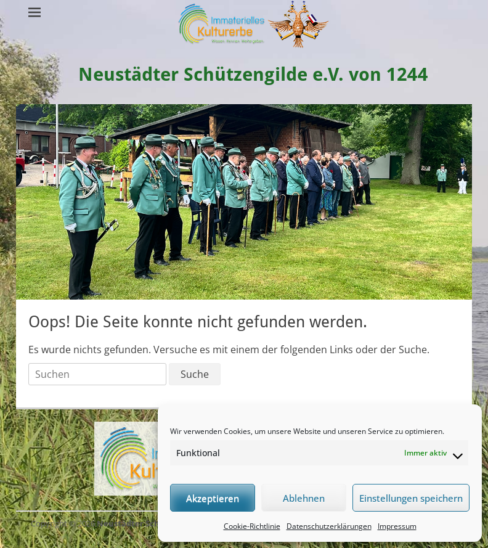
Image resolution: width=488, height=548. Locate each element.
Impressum (397, 526)
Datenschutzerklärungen (329, 526)
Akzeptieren (212, 498)
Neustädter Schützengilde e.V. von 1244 (253, 74)
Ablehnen (304, 498)
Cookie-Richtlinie (252, 526)
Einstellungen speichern (411, 498)
